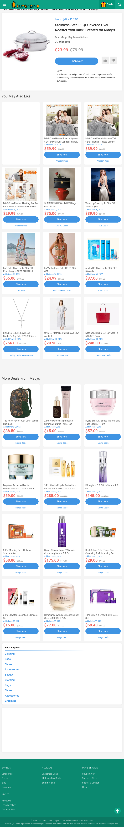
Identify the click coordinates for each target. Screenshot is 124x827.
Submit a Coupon (90, 782)
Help (84, 786)
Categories (7, 773)
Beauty (9, 674)
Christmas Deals (50, 773)
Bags (8, 658)
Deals (107, 4)
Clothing (10, 653)
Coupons (6, 786)
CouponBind (60, 823)
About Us (6, 800)
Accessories (12, 669)
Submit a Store (89, 777)
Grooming (10, 700)
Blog (4, 782)
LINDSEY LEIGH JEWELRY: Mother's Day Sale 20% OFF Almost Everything (20, 336)
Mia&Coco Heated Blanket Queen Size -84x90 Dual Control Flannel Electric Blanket (61, 141)
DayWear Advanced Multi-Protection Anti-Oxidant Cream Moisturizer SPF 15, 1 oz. (18, 488)
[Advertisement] (21, 133)
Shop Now (75, 61)
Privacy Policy (9, 804)
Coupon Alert (88, 773)
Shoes (8, 663)
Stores (5, 777)
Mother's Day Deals (51, 777)
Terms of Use (8, 809)
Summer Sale (48, 782)
